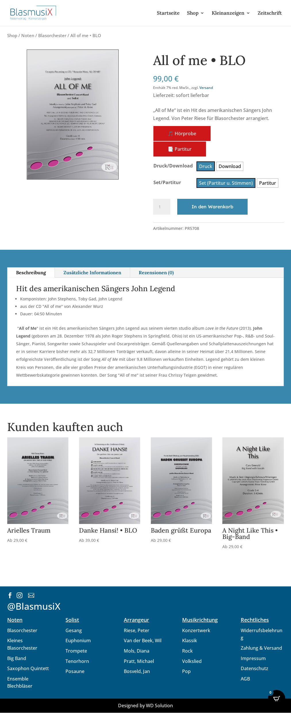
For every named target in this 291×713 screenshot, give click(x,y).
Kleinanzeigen (228, 13)
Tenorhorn (77, 661)
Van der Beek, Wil (142, 640)
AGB (245, 679)
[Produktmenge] (161, 207)
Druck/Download (173, 166)
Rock (187, 651)
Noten (27, 35)
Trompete (76, 651)
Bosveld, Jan (137, 671)
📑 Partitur (180, 149)
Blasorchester (52, 35)
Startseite (168, 13)
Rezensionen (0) (156, 272)
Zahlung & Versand (261, 648)
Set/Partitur (167, 182)
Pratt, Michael (139, 661)
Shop (193, 13)
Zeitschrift (270, 13)
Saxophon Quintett (28, 668)
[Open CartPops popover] (276, 698)
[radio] (205, 166)
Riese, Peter (136, 630)
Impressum (253, 658)
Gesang (73, 630)
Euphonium (78, 640)
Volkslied (192, 661)
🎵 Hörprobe (182, 133)
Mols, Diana (136, 651)
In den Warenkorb (212, 206)
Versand (206, 87)
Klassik (189, 640)
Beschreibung (31, 272)
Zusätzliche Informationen (92, 272)
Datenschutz (254, 668)
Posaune (74, 671)
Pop (186, 671)
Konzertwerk (196, 630)
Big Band (16, 658)
